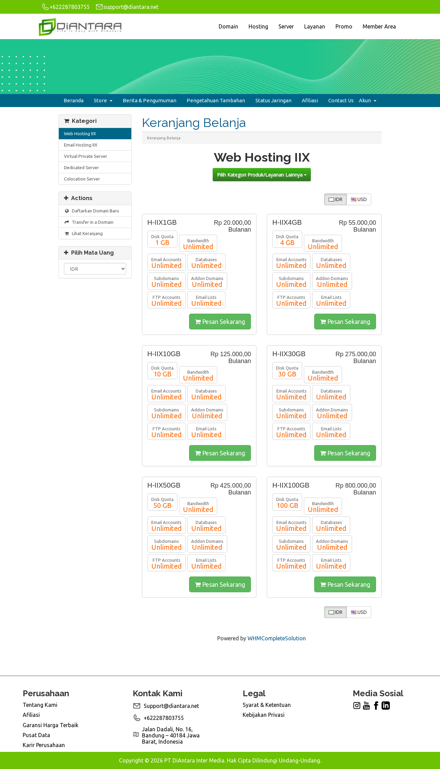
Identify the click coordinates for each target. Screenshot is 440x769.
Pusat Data (36, 735)
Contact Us (341, 100)
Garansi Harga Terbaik (50, 725)
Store (103, 100)
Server (286, 26)
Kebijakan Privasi (264, 715)
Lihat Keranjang (83, 233)
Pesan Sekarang (220, 321)
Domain (228, 26)
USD (359, 199)
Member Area (379, 26)
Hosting (258, 26)
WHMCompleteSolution (277, 638)
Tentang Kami (40, 705)
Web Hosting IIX (80, 133)
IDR (335, 199)
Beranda (74, 100)
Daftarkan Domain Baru (91, 210)
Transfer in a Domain (88, 222)
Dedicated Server (81, 167)
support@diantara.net (126, 7)
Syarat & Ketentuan (267, 705)
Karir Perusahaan (44, 745)
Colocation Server (82, 178)
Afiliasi (310, 100)
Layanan (314, 26)
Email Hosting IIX (80, 144)
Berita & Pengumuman (149, 100)
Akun (367, 100)
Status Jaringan (273, 100)
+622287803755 (65, 7)
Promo (344, 26)
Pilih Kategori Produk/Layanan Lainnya (262, 174)
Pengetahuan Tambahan (216, 100)
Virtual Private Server (85, 156)
